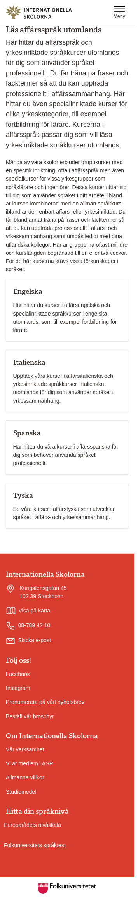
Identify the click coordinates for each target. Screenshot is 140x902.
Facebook (18, 674)
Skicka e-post (34, 640)
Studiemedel (21, 792)
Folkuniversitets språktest (35, 845)
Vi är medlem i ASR (29, 763)
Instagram (18, 688)
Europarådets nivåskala (32, 825)
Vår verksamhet (25, 749)
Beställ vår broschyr (30, 716)
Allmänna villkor (25, 777)
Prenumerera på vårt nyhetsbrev (45, 702)
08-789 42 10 (28, 625)
